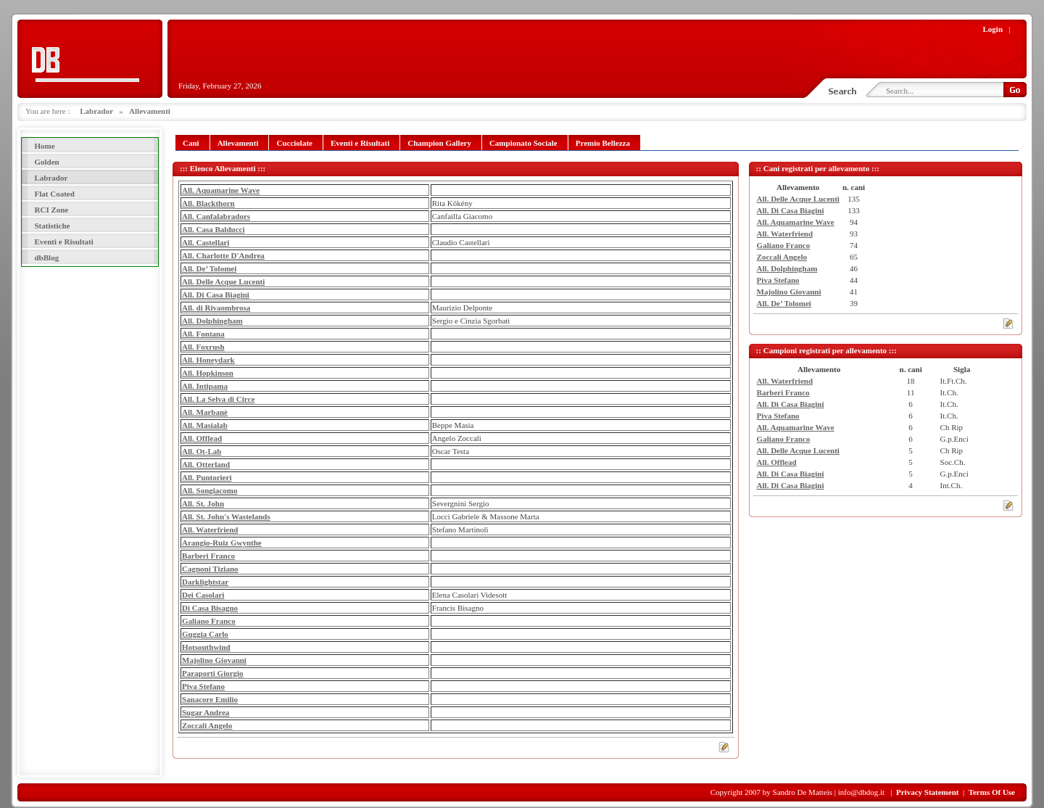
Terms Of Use (992, 792)
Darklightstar (205, 581)
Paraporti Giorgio (213, 673)
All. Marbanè (205, 412)
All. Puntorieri (206, 477)
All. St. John (203, 503)
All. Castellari (205, 242)
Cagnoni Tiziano (210, 568)
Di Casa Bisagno (210, 607)
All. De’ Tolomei (209, 268)
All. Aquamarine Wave (221, 190)
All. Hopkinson (207, 372)
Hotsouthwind (206, 647)
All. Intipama (205, 386)
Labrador (96, 111)
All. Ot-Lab (201, 451)
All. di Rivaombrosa (216, 307)
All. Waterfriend (210, 529)
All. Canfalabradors (216, 216)
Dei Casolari (203, 594)
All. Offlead (202, 438)
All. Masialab (205, 425)
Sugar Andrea (205, 712)
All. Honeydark (208, 359)
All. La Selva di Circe (218, 399)
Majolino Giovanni (214, 660)
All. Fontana (203, 333)
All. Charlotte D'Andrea (223, 255)
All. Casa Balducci (213, 229)
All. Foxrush (203, 346)
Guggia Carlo (205, 634)
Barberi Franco (208, 555)
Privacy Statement (927, 792)
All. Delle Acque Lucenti (223, 281)
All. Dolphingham (212, 320)
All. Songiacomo (209, 490)
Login (993, 29)
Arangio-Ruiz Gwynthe (222, 542)
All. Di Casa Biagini (215, 294)
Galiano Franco (209, 621)
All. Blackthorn (208, 203)
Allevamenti (149, 111)
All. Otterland (206, 464)
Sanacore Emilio (210, 699)
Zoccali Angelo (207, 725)
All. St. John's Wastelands (226, 516)
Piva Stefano (203, 686)
